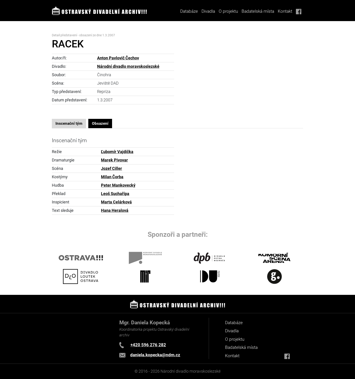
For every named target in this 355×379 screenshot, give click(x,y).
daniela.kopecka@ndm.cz (155, 354)
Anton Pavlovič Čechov (118, 58)
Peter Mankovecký (118, 185)
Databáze (189, 11)
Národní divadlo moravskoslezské (128, 66)
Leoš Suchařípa (115, 193)
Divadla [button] (208, 11)
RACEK (68, 44)
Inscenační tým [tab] (68, 123)
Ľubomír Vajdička (117, 151)
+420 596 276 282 (148, 344)
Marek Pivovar (114, 160)
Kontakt (285, 11)
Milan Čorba (112, 177)
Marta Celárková (116, 202)
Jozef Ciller (111, 168)
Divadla (232, 330)
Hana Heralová (114, 210)
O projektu (228, 11)
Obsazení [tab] (100, 123)
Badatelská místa (258, 11)
